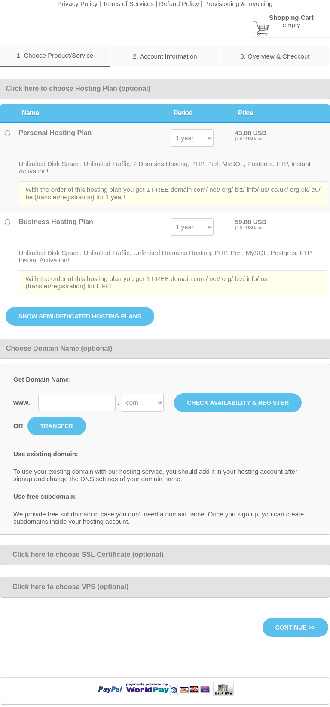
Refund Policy (179, 3)
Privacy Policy (78, 3)
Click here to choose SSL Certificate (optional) (85, 554)
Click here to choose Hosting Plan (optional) (78, 88)
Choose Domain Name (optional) (59, 348)
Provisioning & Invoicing (238, 3)
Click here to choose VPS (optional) (67, 586)
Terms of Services (128, 3)
